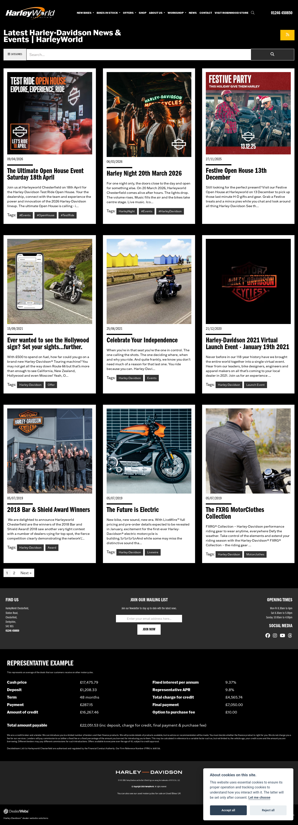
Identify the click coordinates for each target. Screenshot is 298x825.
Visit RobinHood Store (231, 12)
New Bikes (84, 12)
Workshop (176, 12)
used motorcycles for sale (150, 794)
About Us (156, 12)
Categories (15, 54)
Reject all (268, 810)
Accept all (228, 810)
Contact (206, 12)
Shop (142, 12)
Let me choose (259, 798)
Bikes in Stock (107, 12)
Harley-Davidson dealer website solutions (25, 819)
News (193, 12)
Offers (128, 12)
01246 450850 (281, 13)
